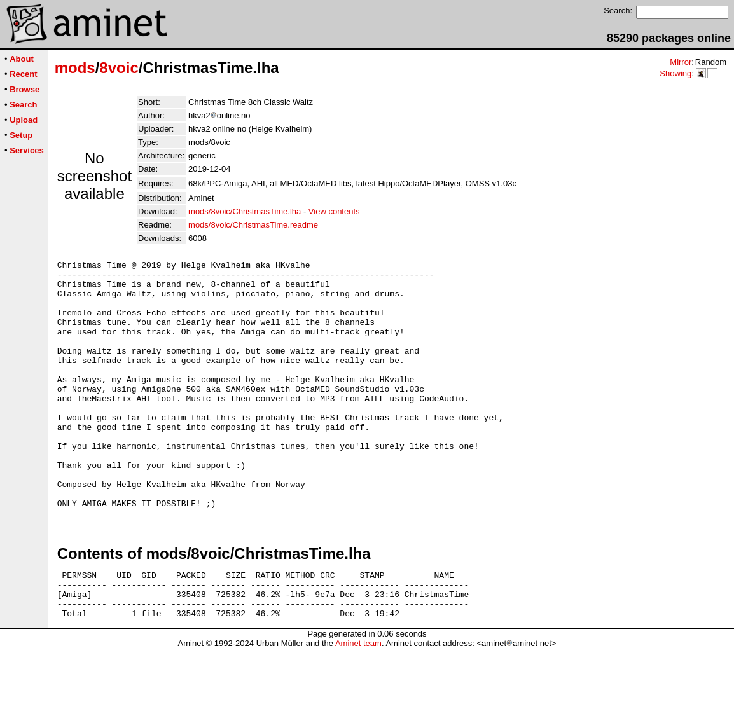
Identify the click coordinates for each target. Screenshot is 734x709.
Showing (675, 73)
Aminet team (358, 704)
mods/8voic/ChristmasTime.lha (244, 211)
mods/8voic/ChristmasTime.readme (253, 225)
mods (75, 67)
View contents (334, 211)
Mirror (680, 62)
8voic (118, 67)
